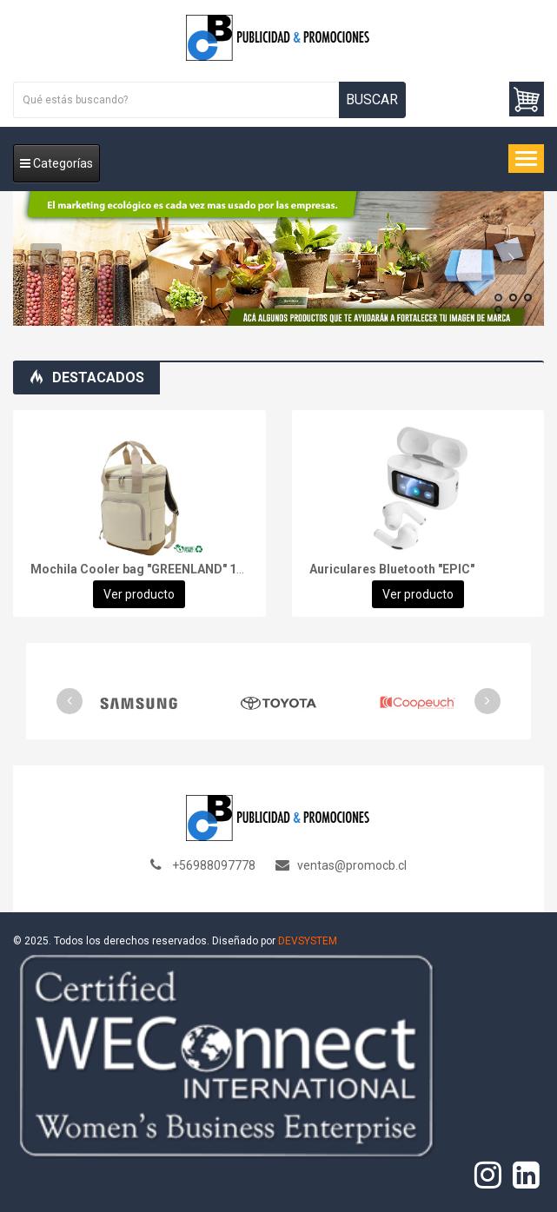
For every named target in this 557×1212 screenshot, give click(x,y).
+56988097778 (213, 865)
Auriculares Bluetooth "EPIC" (391, 569)
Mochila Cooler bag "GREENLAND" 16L (140, 569)
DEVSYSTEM (307, 941)
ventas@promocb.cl (352, 865)
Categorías (56, 163)
